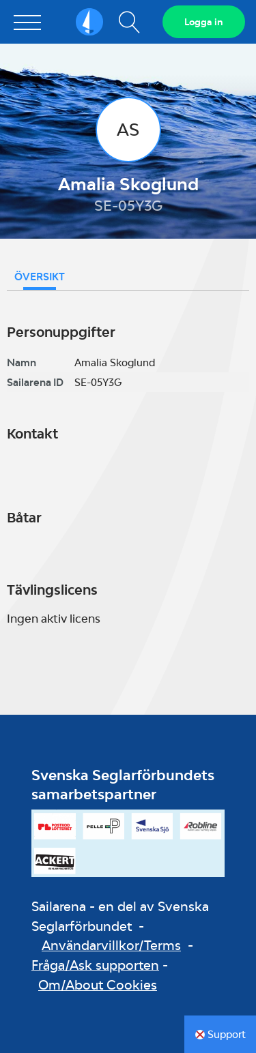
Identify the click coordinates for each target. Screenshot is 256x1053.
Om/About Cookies (97, 984)
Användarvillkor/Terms (111, 945)
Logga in (203, 21)
